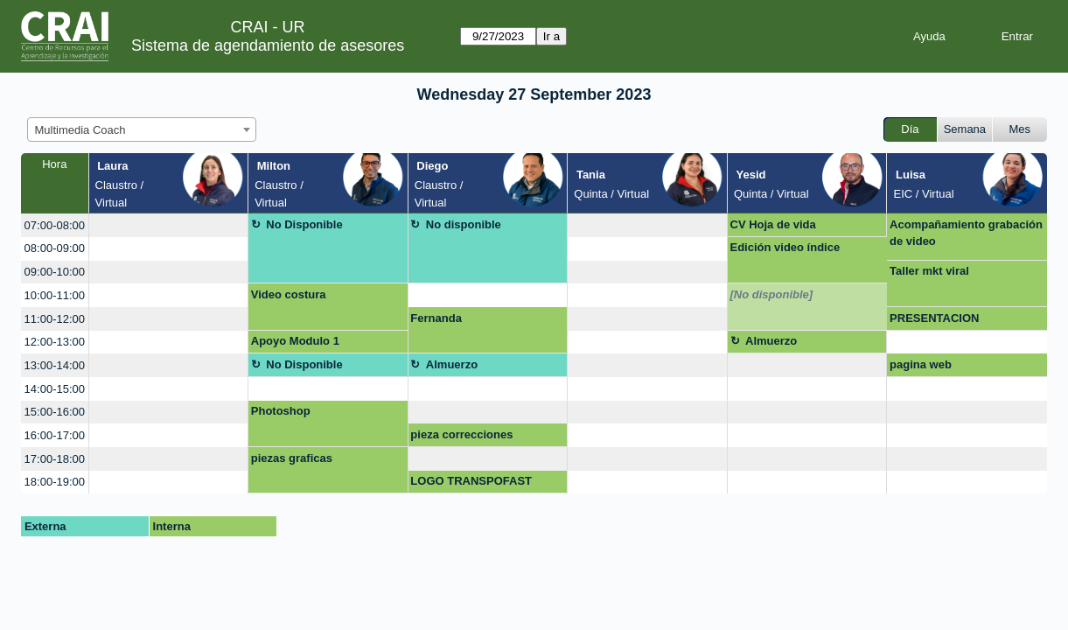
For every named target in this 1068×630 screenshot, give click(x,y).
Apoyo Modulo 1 (295, 340)
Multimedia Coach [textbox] (80, 129)
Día (909, 129)
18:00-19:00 (54, 481)
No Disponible (304, 224)
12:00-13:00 (54, 341)
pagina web (921, 364)
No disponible (463, 224)
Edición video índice (785, 247)
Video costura (288, 294)
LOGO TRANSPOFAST (471, 480)
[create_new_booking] (168, 225)
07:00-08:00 (54, 225)
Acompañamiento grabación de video (966, 233)
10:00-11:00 (54, 295)
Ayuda (929, 36)
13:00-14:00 (54, 365)
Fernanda (436, 318)
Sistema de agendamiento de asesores (267, 45)
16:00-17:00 (54, 435)
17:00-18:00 (54, 459)
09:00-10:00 (54, 271)
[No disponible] (771, 294)
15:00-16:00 (54, 411)
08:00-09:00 (54, 248)
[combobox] (141, 129)
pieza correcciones (461, 434)
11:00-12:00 (54, 319)
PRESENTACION (934, 318)
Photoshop (281, 410)
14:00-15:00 (54, 389)
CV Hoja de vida (773, 224)
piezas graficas (291, 458)
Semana (965, 129)
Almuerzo (771, 340)
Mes (1020, 129)
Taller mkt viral (929, 270)
